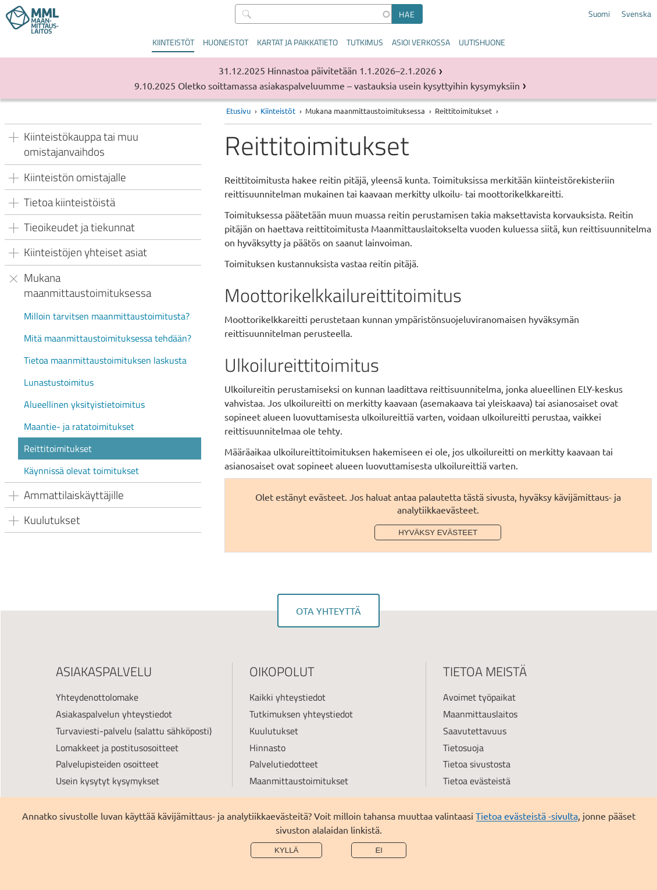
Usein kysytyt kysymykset (107, 781)
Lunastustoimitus (59, 382)
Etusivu (238, 111)
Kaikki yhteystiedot (287, 697)
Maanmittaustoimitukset (298, 781)
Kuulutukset (273, 731)
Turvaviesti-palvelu (94, 731)
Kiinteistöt (173, 42)
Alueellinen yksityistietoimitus (84, 404)
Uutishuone (482, 42)
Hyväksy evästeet (437, 532)
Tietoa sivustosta (476, 764)
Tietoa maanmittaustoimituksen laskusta (105, 360)
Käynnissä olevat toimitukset (81, 471)
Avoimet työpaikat (479, 697)
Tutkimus (365, 42)
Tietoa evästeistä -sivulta (527, 815)
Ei (379, 850)
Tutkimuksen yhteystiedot (301, 714)
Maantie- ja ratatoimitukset (79, 426)
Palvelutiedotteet (283, 764)
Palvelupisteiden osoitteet (107, 764)
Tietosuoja (463, 748)
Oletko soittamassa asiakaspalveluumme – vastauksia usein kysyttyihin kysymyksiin (349, 85)
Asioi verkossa (421, 42)
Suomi (599, 14)
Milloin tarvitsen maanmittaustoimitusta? (107, 316)
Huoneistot (225, 42)
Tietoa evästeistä (476, 781)
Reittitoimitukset (58, 448)
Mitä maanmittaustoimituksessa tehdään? (107, 338)
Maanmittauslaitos (480, 714)
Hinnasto (267, 748)
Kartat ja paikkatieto (297, 42)
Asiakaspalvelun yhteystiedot (114, 714)
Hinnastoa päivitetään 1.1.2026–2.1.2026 (351, 70)
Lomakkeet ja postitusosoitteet (117, 748)
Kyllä (286, 850)
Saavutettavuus (474, 731)
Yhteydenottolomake (97, 697)
